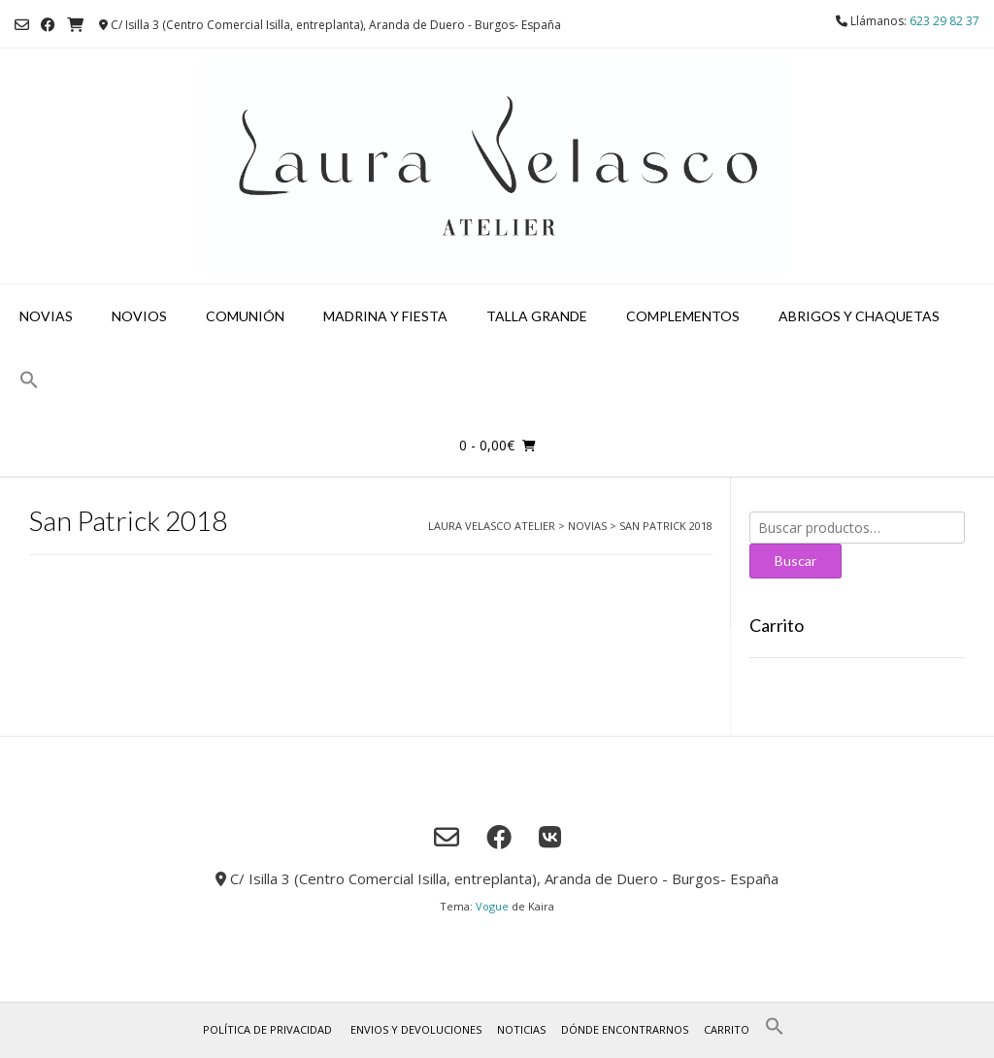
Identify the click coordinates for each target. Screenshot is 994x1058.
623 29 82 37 (944, 21)
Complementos (683, 316)
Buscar (795, 560)
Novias (46, 316)
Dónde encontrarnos (624, 1029)
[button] (29, 380)
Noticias (521, 1029)
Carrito (726, 1029)
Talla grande (536, 316)
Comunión (245, 316)
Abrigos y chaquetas (859, 316)
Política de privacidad (267, 1029)
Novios (139, 316)
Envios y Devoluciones (415, 1029)
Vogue (492, 906)
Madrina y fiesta (385, 316)
